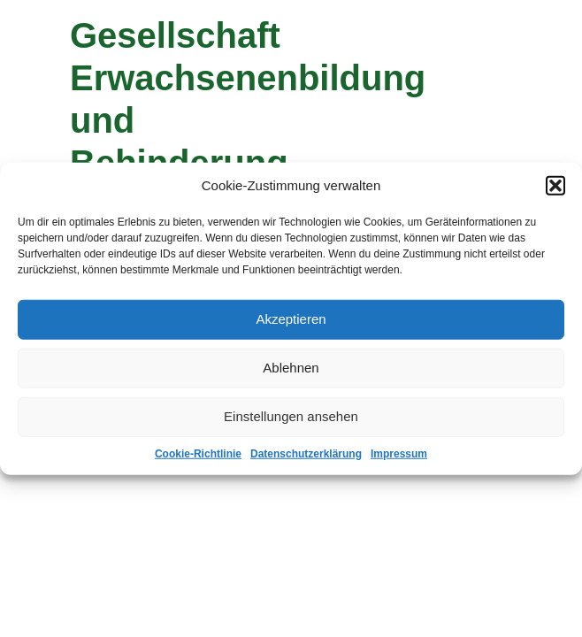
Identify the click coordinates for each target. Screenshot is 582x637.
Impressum (399, 453)
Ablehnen (290, 367)
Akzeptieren (290, 318)
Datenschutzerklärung (306, 453)
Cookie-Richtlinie (198, 453)
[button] (555, 186)
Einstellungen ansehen (291, 416)
